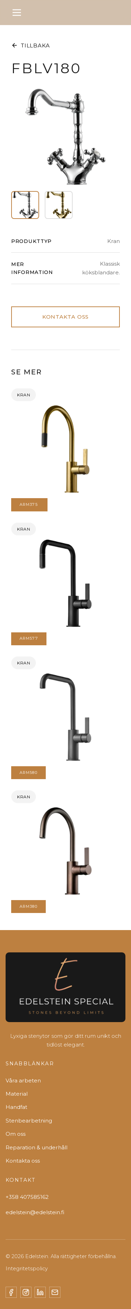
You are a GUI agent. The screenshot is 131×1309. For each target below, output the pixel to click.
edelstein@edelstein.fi (35, 1212)
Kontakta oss (23, 1160)
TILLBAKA (30, 45)
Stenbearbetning (29, 1120)
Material (17, 1093)
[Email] (54, 1292)
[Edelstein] (65, 990)
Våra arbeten (23, 1080)
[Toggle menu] (16, 12)
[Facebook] (11, 1292)
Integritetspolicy (27, 1268)
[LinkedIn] (40, 1292)
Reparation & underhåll (36, 1147)
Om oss (16, 1134)
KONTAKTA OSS (65, 316)
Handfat (16, 1107)
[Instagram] (25, 1292)
